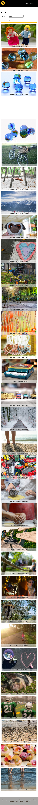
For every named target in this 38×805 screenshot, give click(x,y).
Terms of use (32, 800)
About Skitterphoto (20, 800)
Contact (4, 800)
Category (3, 20)
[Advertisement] (19, 107)
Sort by (3, 16)
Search (26, 3)
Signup (28, 801)
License (11, 800)
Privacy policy (14, 801)
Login (21, 801)
